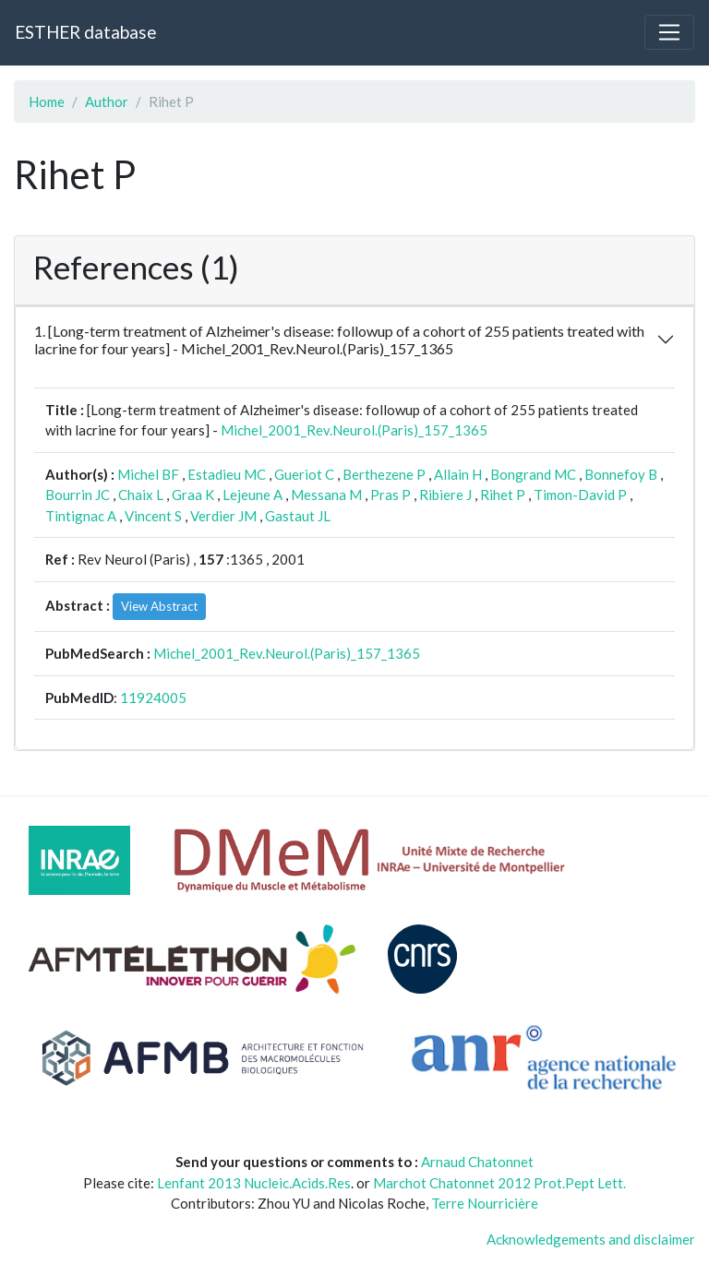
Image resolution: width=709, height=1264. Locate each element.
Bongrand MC (533, 474)
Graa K (193, 494)
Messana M (326, 494)
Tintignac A (80, 515)
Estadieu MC (226, 474)
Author (106, 101)
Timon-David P (580, 494)
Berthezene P (384, 474)
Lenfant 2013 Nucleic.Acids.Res (254, 1183)
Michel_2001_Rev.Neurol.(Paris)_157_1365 (354, 430)
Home (47, 101)
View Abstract (159, 606)
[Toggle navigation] (669, 32)
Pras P (390, 494)
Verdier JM (223, 515)
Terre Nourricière (484, 1203)
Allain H (458, 474)
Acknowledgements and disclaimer (591, 1239)
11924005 (153, 697)
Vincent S (153, 515)
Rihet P (502, 494)
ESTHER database (85, 31)
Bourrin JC (77, 494)
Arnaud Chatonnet (477, 1161)
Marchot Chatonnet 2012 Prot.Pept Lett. (499, 1183)
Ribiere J (445, 494)
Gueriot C (304, 474)
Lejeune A (252, 494)
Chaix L (140, 494)
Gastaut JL (297, 515)
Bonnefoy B (620, 474)
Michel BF (148, 474)
